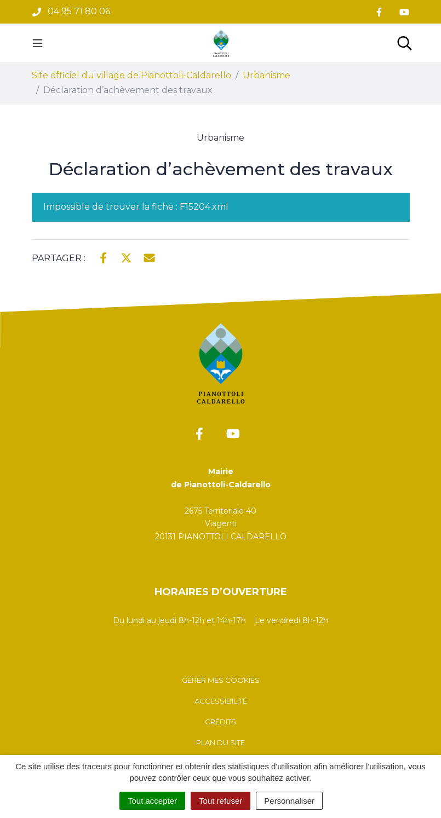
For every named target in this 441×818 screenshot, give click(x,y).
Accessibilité (220, 700)
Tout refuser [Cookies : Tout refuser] (220, 800)
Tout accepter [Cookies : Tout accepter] (152, 800)
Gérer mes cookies (221, 680)
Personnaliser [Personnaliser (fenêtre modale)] (289, 800)
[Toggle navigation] (37, 43)
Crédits (220, 721)
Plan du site (220, 742)
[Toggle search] (404, 42)
